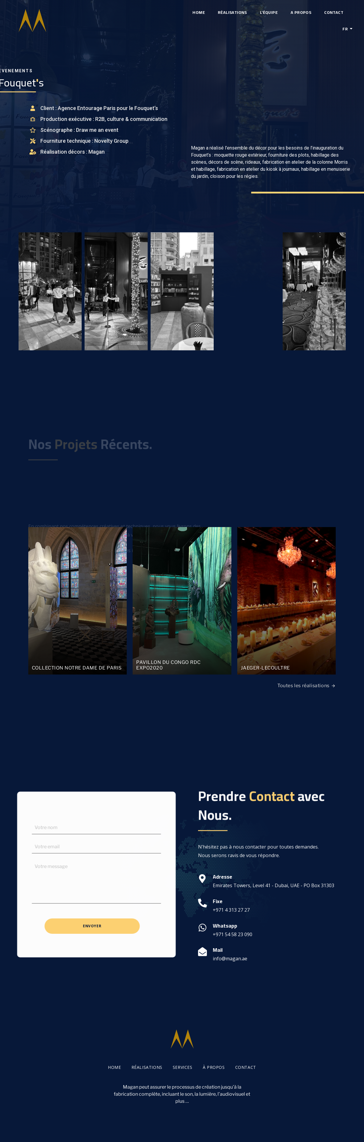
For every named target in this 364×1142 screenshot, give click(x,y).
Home (198, 12)
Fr (346, 29)
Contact (333, 12)
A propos (301, 12)
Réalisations (232, 12)
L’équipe (269, 12)
